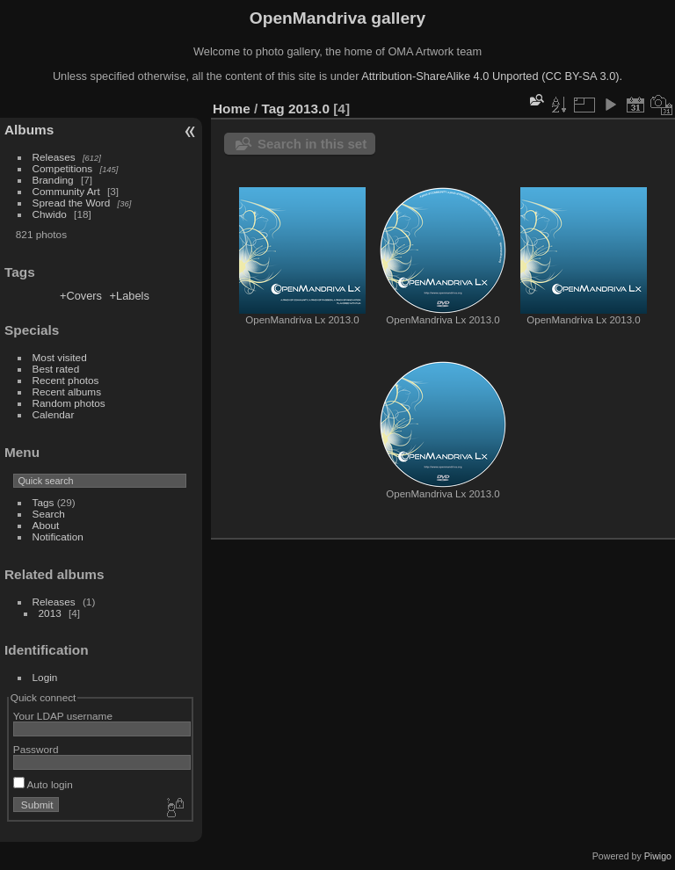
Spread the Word (72, 202)
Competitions (63, 168)
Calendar (54, 414)
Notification (58, 536)
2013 (50, 613)
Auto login (43, 784)
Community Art (66, 191)
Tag (273, 108)
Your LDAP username (62, 715)
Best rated (56, 368)
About (46, 525)
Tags (43, 502)
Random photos (69, 403)
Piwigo (657, 856)
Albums (29, 129)
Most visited (60, 357)
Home (231, 108)
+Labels (129, 295)
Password (36, 749)
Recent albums (67, 391)
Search (49, 513)
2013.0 (309, 108)
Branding (53, 179)
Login (45, 677)
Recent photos (66, 380)
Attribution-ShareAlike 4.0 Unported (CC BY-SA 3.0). (491, 76)
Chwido (50, 214)
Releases (54, 157)
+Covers (81, 295)
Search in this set (312, 143)
